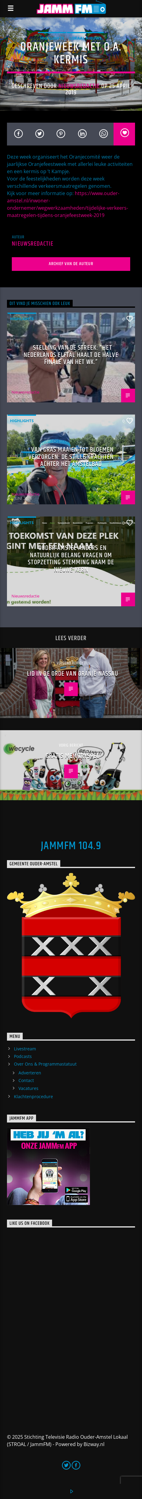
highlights (52, 38)
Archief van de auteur (71, 264)
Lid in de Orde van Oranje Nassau (72, 673)
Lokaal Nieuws (85, 38)
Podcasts (23, 1056)
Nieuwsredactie (79, 86)
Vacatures (28, 1088)
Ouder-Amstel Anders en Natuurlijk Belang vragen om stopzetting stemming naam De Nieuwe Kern (71, 559)
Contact (26, 1080)
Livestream (25, 1049)
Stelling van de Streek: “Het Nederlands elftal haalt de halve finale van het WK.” (71, 354)
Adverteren (29, 1073)
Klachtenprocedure (33, 1096)
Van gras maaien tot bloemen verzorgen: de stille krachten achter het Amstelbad (71, 456)
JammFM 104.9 (71, 846)
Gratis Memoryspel (72, 756)
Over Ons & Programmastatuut (45, 1064)
